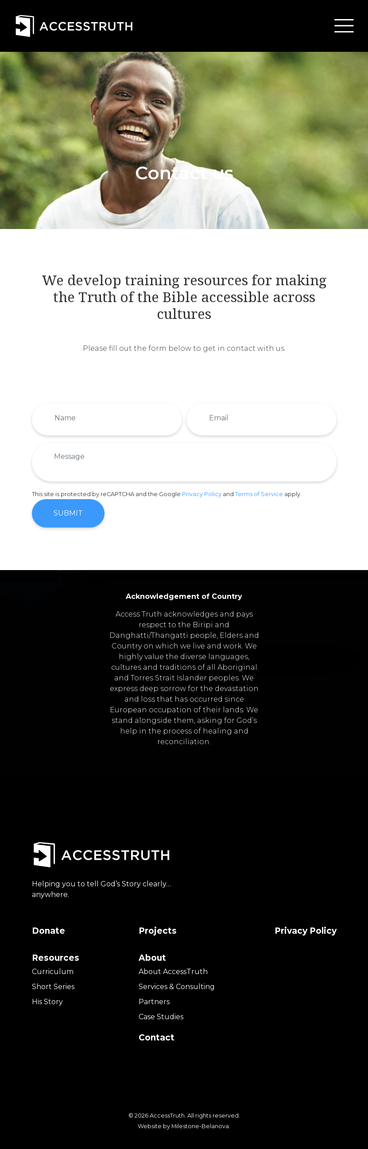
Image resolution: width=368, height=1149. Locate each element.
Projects (158, 927)
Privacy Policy (201, 490)
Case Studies (161, 1013)
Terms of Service (259, 490)
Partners (154, 998)
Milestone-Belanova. (200, 1122)
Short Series (53, 983)
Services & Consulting (177, 983)
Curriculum (53, 968)
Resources (55, 954)
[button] (344, 25)
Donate (48, 927)
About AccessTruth (173, 968)
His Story (47, 998)
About (152, 954)
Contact (156, 1034)
